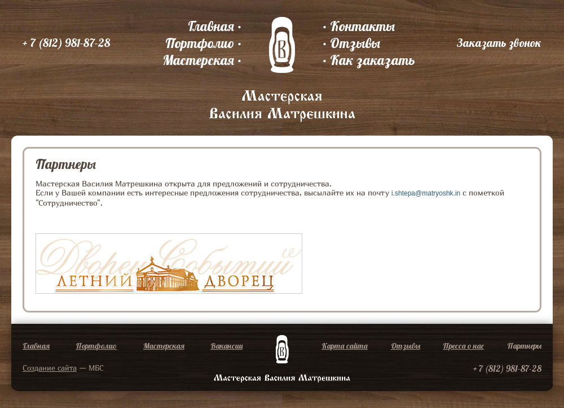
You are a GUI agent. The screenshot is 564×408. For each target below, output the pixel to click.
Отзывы (355, 43)
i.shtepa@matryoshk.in (425, 193)
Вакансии (226, 346)
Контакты (362, 26)
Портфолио (199, 43)
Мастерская (198, 60)
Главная (211, 26)
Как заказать (372, 60)
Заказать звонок (499, 43)
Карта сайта (344, 346)
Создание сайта (50, 367)
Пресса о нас (463, 346)
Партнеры (524, 346)
